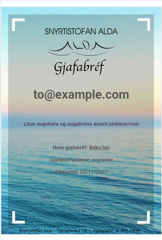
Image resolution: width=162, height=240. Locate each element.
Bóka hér (99, 147)
